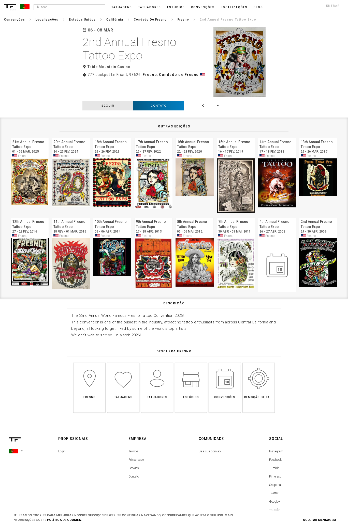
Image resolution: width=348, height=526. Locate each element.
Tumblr (274, 447)
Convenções (203, 7)
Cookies (133, 447)
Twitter (273, 472)
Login (62, 431)
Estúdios (176, 7)
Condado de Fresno (179, 75)
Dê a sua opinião (210, 431)
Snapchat (275, 464)
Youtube (274, 489)
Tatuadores (149, 7)
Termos (133, 431)
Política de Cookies (64, 520)
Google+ (274, 481)
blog (258, 7)
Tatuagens (121, 7)
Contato (159, 84)
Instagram (276, 431)
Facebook (275, 439)
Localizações (234, 7)
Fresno (150, 75)
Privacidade (136, 439)
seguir (107, 84)
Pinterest (275, 456)
